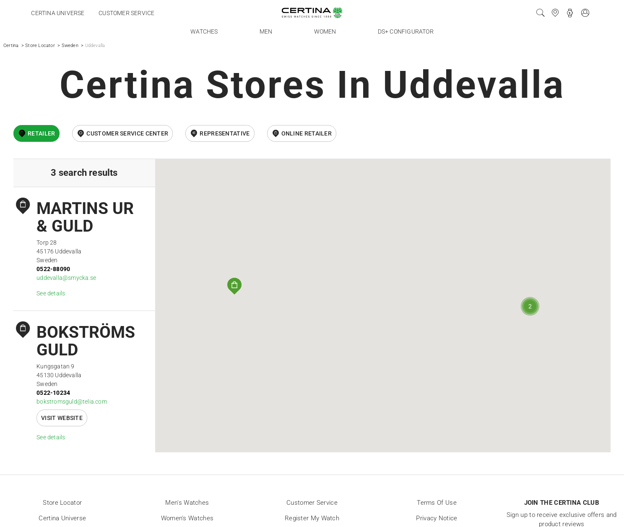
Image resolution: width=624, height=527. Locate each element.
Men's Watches (187, 502)
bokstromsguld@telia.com (71, 401)
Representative (225, 133)
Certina (10, 45)
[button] (234, 286)
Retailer (41, 133)
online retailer (306, 133)
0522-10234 (53, 392)
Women (325, 31)
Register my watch (312, 518)
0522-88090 (53, 269)
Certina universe (57, 13)
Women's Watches (187, 518)
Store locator (62, 502)
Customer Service (312, 502)
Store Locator (40, 45)
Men (266, 31)
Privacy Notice (436, 518)
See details (50, 293)
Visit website (62, 418)
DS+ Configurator (406, 31)
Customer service (126, 13)
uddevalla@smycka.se (66, 277)
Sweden (70, 45)
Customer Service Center (127, 133)
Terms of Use (437, 502)
